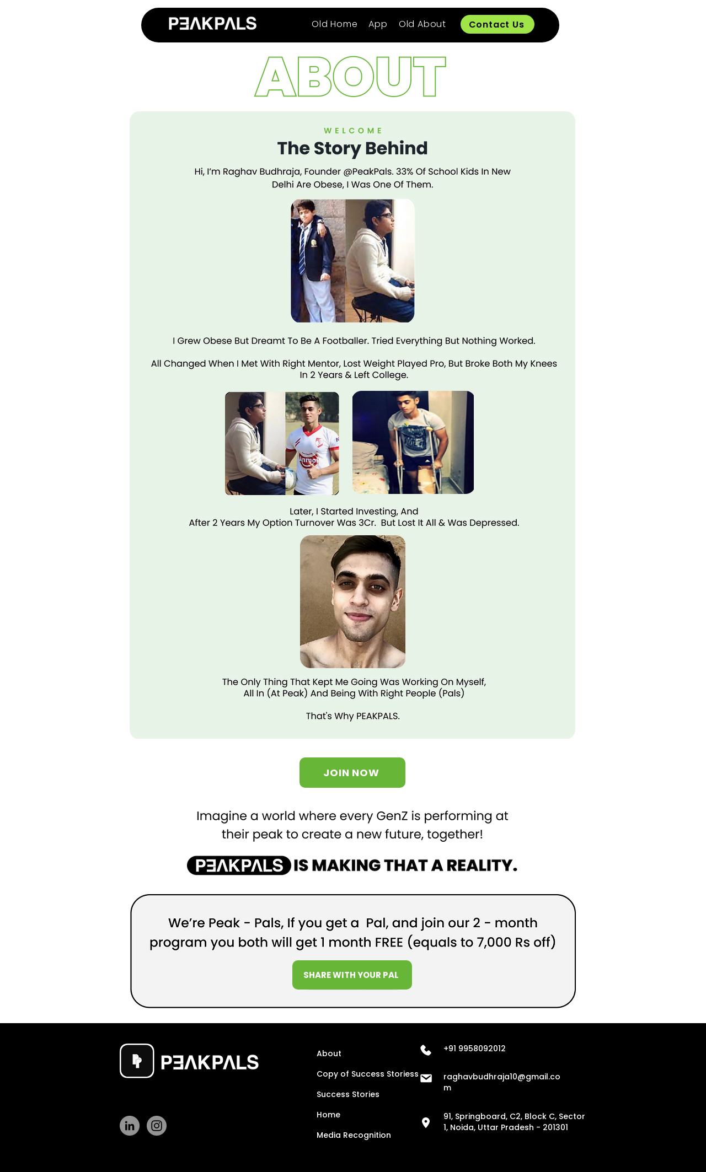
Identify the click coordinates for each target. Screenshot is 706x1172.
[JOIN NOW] (352, 772)
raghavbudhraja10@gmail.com (501, 1082)
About (329, 1053)
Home (328, 1114)
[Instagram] (157, 1126)
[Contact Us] (497, 24)
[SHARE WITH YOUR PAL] (352, 975)
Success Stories (346, 1094)
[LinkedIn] (130, 1126)
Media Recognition (346, 1135)
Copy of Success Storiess (346, 1073)
